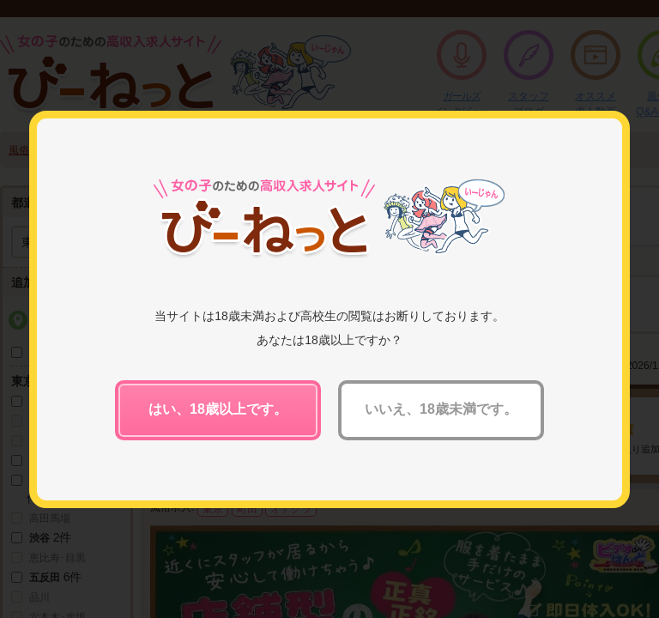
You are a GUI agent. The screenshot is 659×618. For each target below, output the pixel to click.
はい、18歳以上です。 (217, 409)
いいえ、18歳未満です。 (441, 409)
